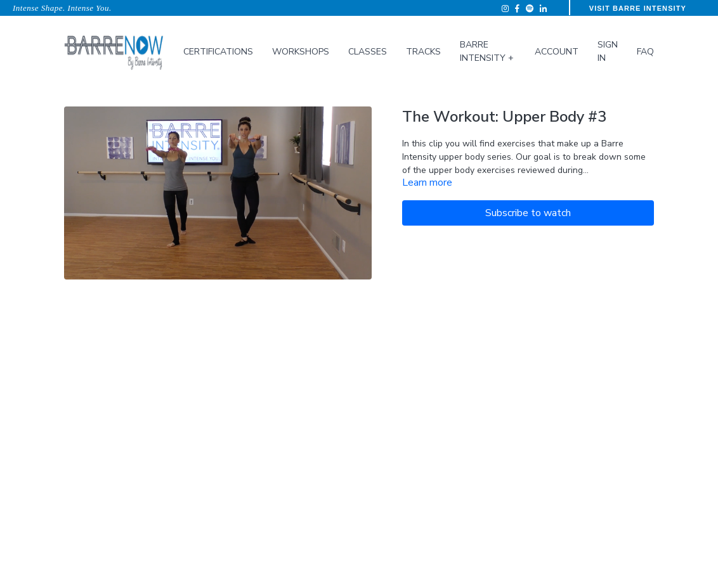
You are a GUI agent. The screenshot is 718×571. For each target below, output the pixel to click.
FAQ (645, 52)
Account (556, 52)
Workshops (300, 52)
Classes (367, 52)
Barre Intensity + (487, 51)
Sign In (607, 51)
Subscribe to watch (528, 213)
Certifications (218, 52)
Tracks (423, 52)
